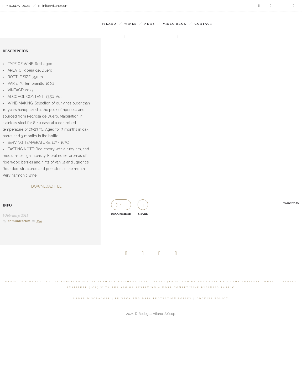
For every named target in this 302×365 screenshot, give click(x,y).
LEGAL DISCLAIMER (92, 298)
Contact (203, 23)
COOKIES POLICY (213, 298)
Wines (130, 23)
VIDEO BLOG (175, 23)
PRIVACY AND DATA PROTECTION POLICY (153, 298)
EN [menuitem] (240, 20)
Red (39, 221)
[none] (243, 20)
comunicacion (19, 221)
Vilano (109, 23)
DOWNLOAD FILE (46, 186)
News (149, 23)
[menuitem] (243, 20)
